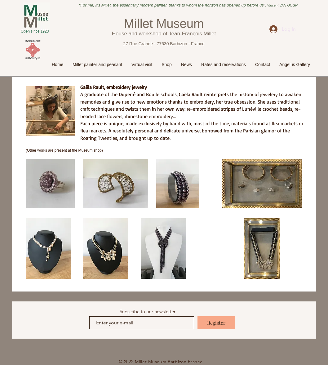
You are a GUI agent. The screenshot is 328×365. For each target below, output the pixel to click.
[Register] (216, 322)
